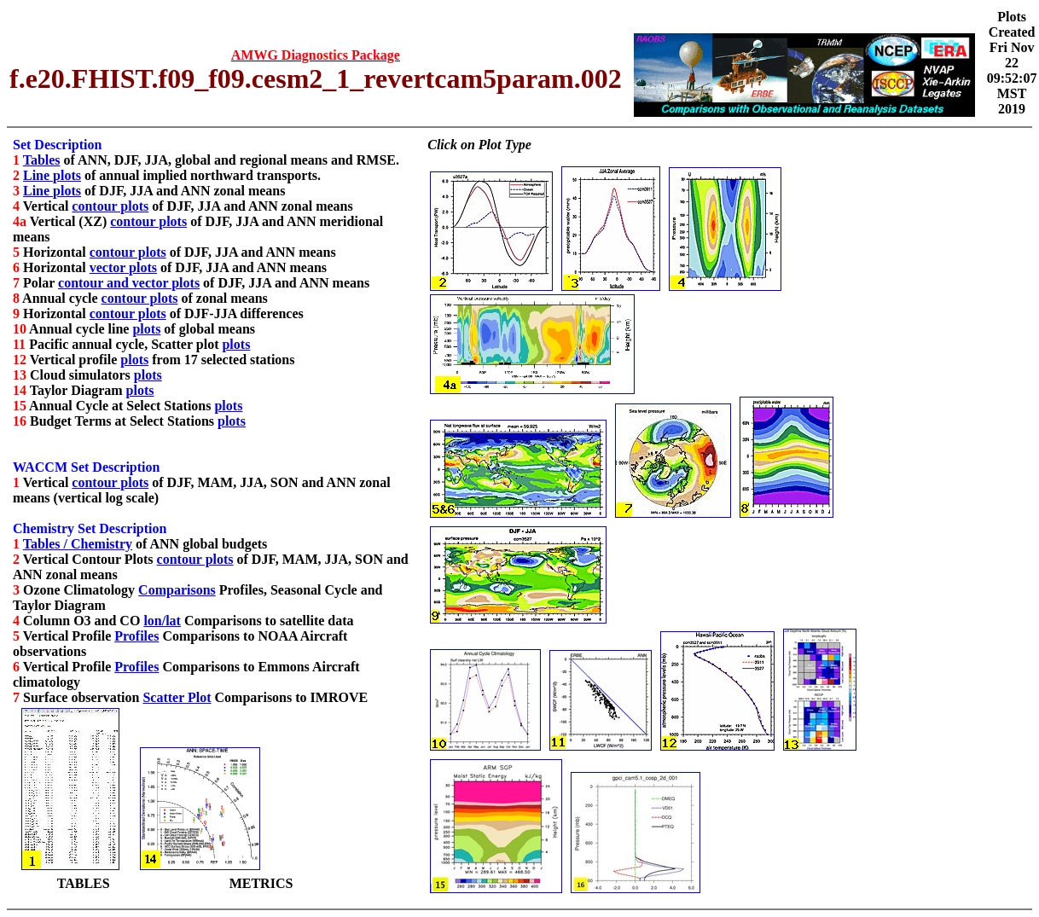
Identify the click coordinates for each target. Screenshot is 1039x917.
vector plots (123, 267)
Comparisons (177, 590)
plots (146, 329)
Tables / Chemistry (77, 544)
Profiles (136, 636)
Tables (42, 160)
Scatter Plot (176, 697)
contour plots (110, 206)
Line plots (52, 175)
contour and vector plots (129, 283)
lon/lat (162, 620)
